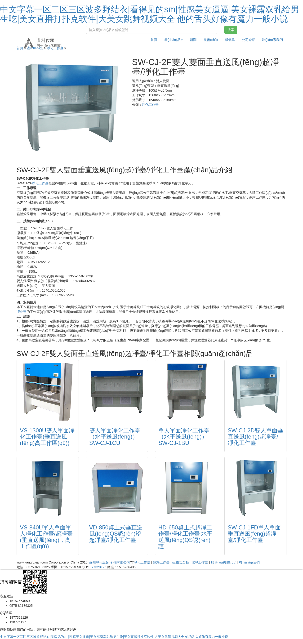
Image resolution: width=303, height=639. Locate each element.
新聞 (193, 40)
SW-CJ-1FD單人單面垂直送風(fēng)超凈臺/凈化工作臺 (254, 533)
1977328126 (97, 567)
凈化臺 (22, 312)
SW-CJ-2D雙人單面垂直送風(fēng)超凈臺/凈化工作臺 (255, 436)
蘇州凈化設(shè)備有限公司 (109, 562)
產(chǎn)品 (35, 48)
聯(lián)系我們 (272, 40)
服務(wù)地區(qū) (223, 562)
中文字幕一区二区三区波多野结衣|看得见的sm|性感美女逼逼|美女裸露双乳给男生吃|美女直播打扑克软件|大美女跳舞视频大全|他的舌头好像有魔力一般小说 (149, 14)
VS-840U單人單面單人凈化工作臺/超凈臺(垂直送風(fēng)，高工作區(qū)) (46, 536)
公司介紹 (248, 40)
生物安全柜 (180, 562)
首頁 (154, 40)
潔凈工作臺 (200, 562)
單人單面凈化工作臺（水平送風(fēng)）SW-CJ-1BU (183, 436)
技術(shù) (211, 40)
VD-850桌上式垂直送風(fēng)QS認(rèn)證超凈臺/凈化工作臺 (116, 533)
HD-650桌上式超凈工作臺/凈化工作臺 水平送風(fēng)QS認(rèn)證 (185, 536)
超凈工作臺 (161, 562)
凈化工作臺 (55, 48)
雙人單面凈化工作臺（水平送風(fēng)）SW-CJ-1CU (114, 436)
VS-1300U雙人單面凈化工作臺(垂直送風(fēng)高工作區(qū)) (47, 436)
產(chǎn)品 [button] (173, 40)
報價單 (230, 40)
